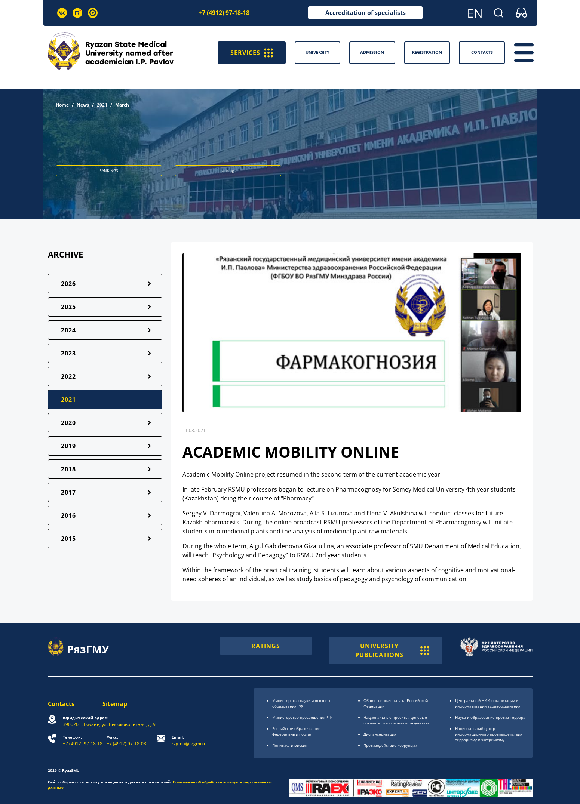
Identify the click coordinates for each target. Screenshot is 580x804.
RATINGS (265, 646)
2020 (68, 423)
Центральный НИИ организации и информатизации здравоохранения (488, 703)
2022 (68, 376)
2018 (68, 469)
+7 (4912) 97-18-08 (126, 740)
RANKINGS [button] (108, 170)
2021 (102, 105)
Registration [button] (427, 52)
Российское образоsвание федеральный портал (296, 731)
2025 (68, 307)
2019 (68, 446)
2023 (68, 353)
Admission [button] (372, 52)
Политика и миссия (289, 745)
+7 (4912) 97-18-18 (224, 13)
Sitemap (114, 704)
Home (62, 105)
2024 (68, 330)
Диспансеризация (379, 734)
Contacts (61, 704)
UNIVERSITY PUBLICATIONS (392, 650)
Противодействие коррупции (390, 745)
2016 (68, 515)
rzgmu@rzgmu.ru (190, 740)
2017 (68, 492)
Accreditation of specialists (365, 13)
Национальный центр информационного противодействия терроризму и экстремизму (488, 734)
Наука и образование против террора (490, 717)
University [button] (317, 52)
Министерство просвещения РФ (302, 717)
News (83, 105)
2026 (68, 284)
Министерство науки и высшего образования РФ (301, 703)
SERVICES (251, 53)
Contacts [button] (482, 52)
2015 (68, 539)
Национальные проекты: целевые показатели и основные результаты (396, 720)
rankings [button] (228, 170)
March (122, 105)
